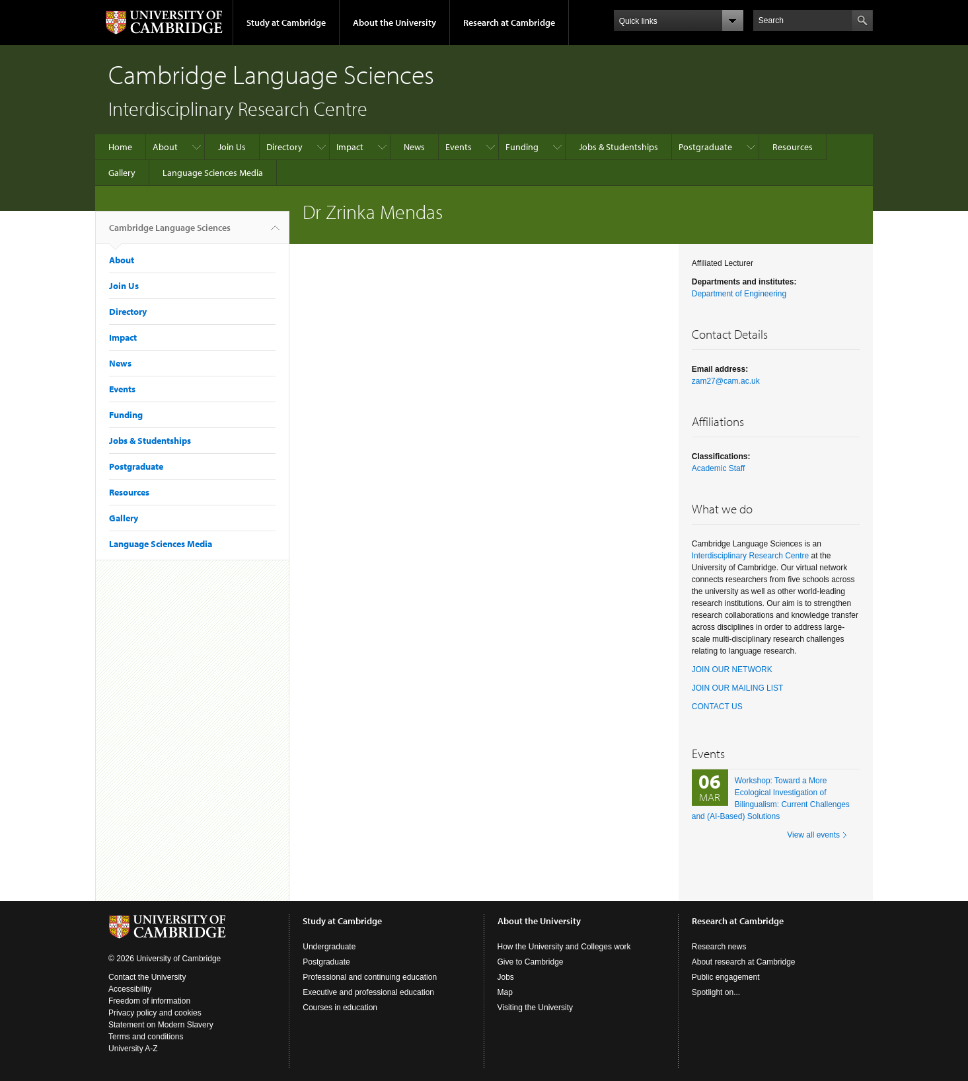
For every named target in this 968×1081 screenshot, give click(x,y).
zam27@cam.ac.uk (726, 381)
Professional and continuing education (370, 977)
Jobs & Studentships (618, 147)
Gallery (121, 173)
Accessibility (129, 989)
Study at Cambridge (286, 22)
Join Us (232, 147)
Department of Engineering (739, 293)
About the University (394, 22)
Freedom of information (149, 1001)
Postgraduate (705, 147)
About (165, 147)
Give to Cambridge (531, 962)
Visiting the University (536, 1007)
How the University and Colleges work (564, 946)
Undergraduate (329, 946)
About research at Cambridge (744, 962)
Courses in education (340, 1007)
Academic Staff (718, 468)
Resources (792, 147)
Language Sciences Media (213, 173)
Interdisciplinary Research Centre (750, 555)
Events (458, 147)
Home (120, 147)
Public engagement (726, 977)
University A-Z (133, 1048)
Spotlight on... (716, 992)
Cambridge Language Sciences (170, 233)
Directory (284, 147)
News (414, 147)
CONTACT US (717, 706)
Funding (522, 147)
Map (505, 992)
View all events (813, 835)
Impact (349, 147)
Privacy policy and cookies (155, 1012)
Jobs (506, 977)
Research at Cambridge (509, 22)
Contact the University (147, 977)
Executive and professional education (368, 992)
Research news (719, 946)
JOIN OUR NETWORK (732, 669)
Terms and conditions (145, 1036)
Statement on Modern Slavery (160, 1024)
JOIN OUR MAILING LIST (738, 688)
